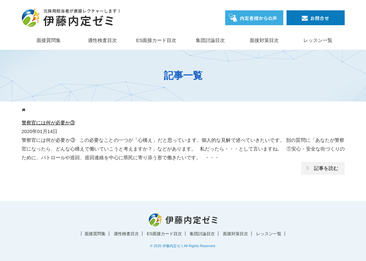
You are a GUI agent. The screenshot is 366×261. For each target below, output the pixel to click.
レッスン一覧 (317, 40)
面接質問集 (49, 40)
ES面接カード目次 (156, 40)
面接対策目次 (264, 40)
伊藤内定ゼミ (173, 246)
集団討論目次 (210, 40)
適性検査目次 (102, 40)
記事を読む (326, 168)
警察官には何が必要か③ (48, 122)
